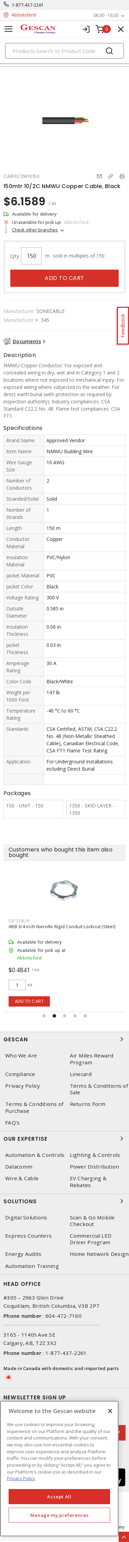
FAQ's (12, 1122)
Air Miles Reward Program (92, 1058)
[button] (44, 1016)
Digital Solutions (26, 1217)
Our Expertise (64, 1138)
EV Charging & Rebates (88, 1181)
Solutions (64, 1201)
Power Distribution (94, 1166)
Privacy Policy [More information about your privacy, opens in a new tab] (21, 1478)
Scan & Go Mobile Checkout (92, 1220)
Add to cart (64, 278)
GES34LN (19, 920)
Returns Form (88, 1104)
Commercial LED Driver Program (91, 1239)
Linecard (81, 1074)
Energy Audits (23, 1254)
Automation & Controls (34, 1155)
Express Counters (28, 1235)
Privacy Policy (22, 1086)
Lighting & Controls (95, 1155)
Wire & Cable (22, 1178)
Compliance (20, 1074)
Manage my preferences (59, 1515)
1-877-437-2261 (28, 5)
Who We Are (21, 1055)
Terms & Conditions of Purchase (34, 1107)
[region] (59, 1468)
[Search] (64, 50)
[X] (110, 1411)
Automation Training (32, 1266)
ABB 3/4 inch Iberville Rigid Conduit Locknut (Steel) (62, 926)
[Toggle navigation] (8, 29)
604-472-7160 (63, 1315)
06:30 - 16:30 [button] (106, 15)
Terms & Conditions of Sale (99, 1089)
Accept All (59, 1497)
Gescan (64, 1039)
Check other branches (35, 230)
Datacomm (18, 1166)
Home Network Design (99, 1254)
